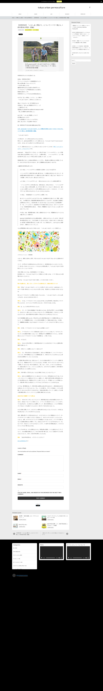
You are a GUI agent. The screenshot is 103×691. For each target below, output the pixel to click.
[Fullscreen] (61, 557)
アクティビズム (16, 555)
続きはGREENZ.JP (22, 441)
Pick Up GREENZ (28, 29)
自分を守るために (23, 524)
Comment (20, 454)
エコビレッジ (16, 558)
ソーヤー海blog (35, 29)
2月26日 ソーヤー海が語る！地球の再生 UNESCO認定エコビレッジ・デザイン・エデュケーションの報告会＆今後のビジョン (81, 48)
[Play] (41, 557)
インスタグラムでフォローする (52, 682)
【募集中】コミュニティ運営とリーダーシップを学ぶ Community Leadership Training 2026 (81, 27)
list (37, 504)
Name (20, 473)
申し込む (59, 1)
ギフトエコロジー (16, 562)
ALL (14, 548)
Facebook (90, 7)
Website (20, 485)
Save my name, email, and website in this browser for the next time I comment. (39, 493)
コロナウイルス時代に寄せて (19, 565)
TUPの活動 (15, 551)
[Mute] (59, 557)
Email (20, 479)
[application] (51, 552)
